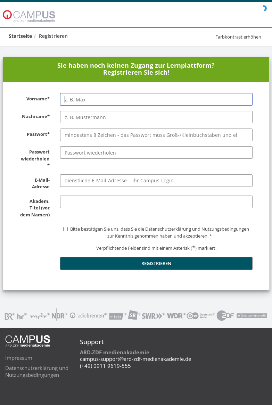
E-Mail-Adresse (34, 183)
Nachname (34, 116)
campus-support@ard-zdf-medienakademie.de (135, 358)
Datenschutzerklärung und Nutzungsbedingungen (36, 371)
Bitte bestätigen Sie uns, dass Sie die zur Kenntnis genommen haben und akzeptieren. (159, 232)
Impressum (18, 357)
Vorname (34, 99)
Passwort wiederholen (34, 159)
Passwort (34, 134)
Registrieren (53, 36)
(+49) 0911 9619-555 (105, 365)
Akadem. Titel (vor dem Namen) (34, 208)
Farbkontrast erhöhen (238, 37)
